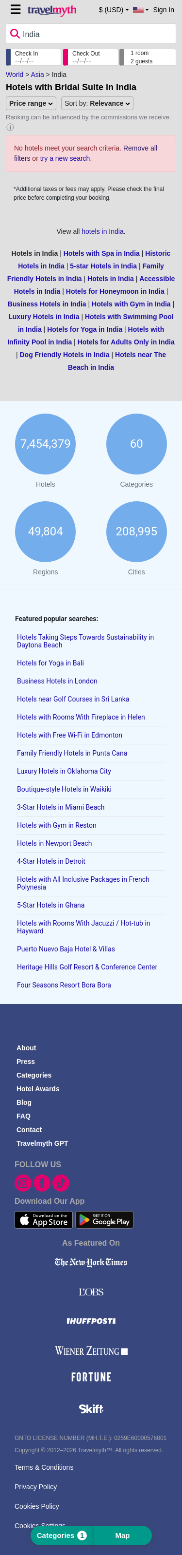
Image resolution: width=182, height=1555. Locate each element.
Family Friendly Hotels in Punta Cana (72, 753)
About (26, 1048)
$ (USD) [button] (111, 10)
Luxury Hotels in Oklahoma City (64, 771)
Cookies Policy (37, 1506)
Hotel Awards (38, 1089)
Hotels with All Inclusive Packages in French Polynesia (83, 883)
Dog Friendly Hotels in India (64, 355)
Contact (29, 1130)
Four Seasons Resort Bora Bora (64, 985)
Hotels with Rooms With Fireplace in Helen (81, 717)
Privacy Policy (36, 1487)
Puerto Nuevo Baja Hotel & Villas (66, 949)
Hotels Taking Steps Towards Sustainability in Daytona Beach (85, 641)
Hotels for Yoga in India (84, 329)
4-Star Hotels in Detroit (51, 861)
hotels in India (102, 231)
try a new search (65, 158)
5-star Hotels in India (103, 266)
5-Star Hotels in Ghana (50, 905)
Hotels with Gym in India (131, 304)
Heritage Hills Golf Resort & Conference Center (87, 967)
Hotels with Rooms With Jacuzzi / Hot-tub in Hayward (83, 927)
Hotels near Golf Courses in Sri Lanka (73, 699)
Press (26, 1061)
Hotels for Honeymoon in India (115, 291)
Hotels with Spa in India (102, 253)
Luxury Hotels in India (43, 317)
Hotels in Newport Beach (54, 843)
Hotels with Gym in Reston (57, 825)
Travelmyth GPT (42, 1143)
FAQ (24, 1116)
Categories (34, 1075)
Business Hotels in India (47, 304)
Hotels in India (110, 279)
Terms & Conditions (44, 1467)
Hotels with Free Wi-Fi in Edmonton (69, 735)
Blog (24, 1102)
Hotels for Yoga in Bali (50, 663)
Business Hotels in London (57, 681)
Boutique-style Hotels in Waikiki (64, 789)
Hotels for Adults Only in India (126, 342)
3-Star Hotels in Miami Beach (60, 807)
